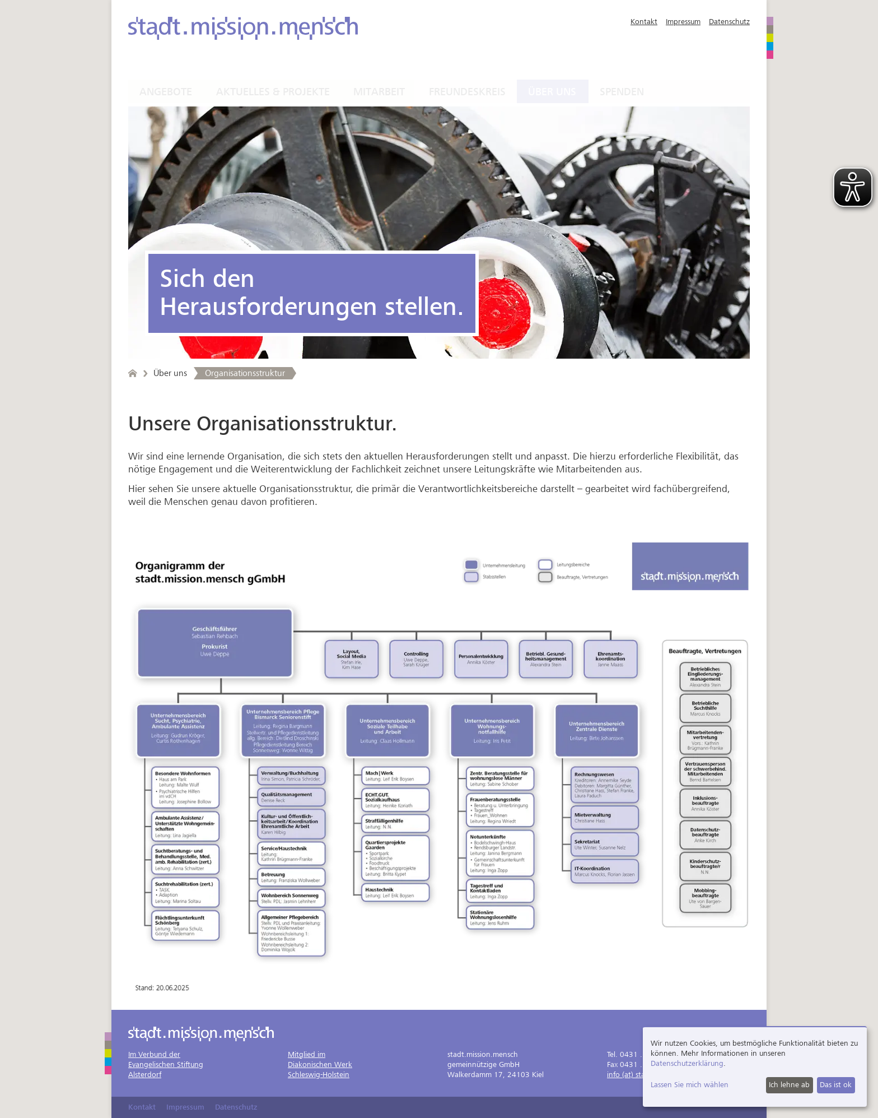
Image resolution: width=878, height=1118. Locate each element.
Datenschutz (729, 21)
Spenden (622, 92)
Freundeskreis (467, 92)
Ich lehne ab (789, 1084)
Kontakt (644, 21)
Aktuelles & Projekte (273, 92)
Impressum (683, 21)
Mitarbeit (379, 92)
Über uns (552, 92)
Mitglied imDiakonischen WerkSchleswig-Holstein (320, 1064)
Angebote (165, 92)
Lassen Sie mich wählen (689, 1084)
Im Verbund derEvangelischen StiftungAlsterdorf (165, 1064)
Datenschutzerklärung (687, 1063)
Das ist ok (836, 1084)
